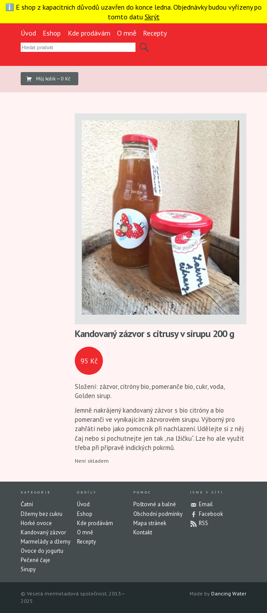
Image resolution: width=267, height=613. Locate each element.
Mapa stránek (149, 523)
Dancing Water (228, 593)
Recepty (155, 33)
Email (206, 504)
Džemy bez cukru (41, 514)
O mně (126, 33)
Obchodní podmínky (158, 514)
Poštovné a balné (154, 504)
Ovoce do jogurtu (42, 551)
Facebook (211, 514)
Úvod (28, 33)
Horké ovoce (36, 523)
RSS (203, 523)
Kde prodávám (89, 33)
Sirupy (28, 569)
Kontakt (142, 532)
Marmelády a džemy (45, 541)
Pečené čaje (35, 560)
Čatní (27, 504)
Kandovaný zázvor (43, 532)
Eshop (52, 33)
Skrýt (152, 16)
